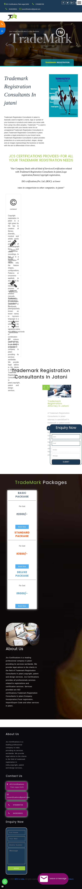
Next (77, 44)
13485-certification (58, 726)
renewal (12, 723)
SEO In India (19, 879)
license (27, 723)
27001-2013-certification (41, 726)
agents (78, 721)
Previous (6, 44)
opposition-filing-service (42, 721)
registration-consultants (24, 721)
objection (54, 721)
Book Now (22, 527)
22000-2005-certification (22, 726)
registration (4, 723)
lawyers (61, 721)
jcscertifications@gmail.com (31, 9)
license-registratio (36, 723)
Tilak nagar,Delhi (17, 787)
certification (48, 723)
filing (66, 721)
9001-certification (68, 723)
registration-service (7, 721)
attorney (72, 721)
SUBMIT (66, 462)
